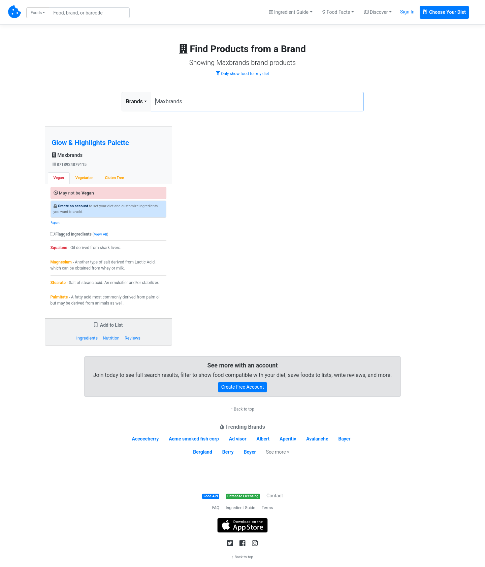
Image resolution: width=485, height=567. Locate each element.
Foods (36, 12)
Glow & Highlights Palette (90, 143)
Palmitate (59, 297)
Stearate (58, 282)
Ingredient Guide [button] (289, 12)
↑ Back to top (242, 409)
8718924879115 (69, 164)
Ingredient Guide (240, 507)
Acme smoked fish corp (194, 438)
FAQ (216, 507)
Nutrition (111, 338)
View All (100, 234)
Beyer (250, 452)
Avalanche (317, 438)
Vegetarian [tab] (84, 178)
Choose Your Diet (444, 12)
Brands (134, 101)
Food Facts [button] (336, 12)
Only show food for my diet (242, 73)
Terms (267, 507)
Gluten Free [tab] (114, 178)
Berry (228, 452)
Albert (263, 438)
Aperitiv (288, 438)
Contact (274, 495)
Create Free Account (242, 387)
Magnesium (61, 262)
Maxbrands (67, 155)
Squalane (59, 247)
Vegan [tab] (59, 178)
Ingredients (87, 338)
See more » (277, 452)
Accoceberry (145, 438)
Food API (210, 496)
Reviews (132, 338)
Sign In (407, 11)
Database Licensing (242, 496)
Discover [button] (376, 12)
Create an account (73, 206)
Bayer (344, 438)
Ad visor (238, 438)
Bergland (202, 452)
